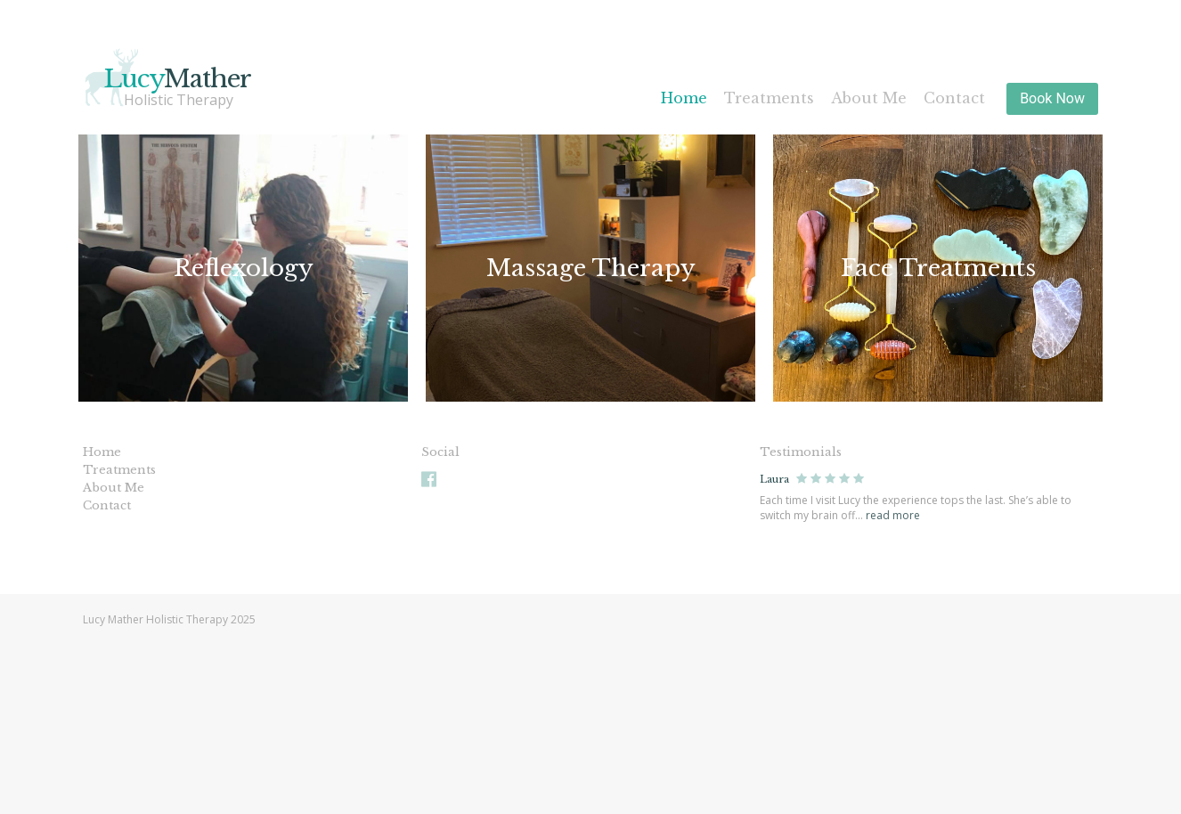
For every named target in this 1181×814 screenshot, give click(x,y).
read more (893, 515)
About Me (869, 98)
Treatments (769, 98)
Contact (954, 98)
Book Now (1052, 98)
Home (684, 98)
